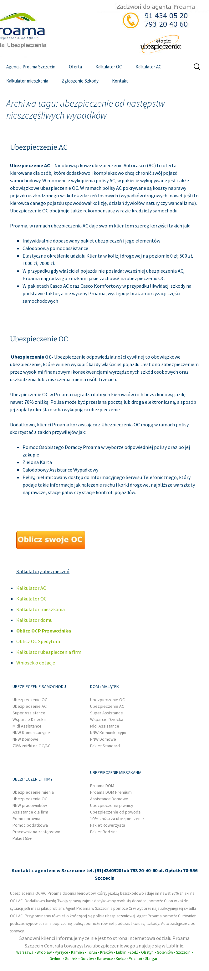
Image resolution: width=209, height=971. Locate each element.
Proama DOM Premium (111, 792)
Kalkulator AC (148, 67)
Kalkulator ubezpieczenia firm (48, 652)
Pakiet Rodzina (104, 832)
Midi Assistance (27, 726)
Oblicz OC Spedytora (38, 641)
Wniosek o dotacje (35, 662)
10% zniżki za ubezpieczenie (117, 818)
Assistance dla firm (30, 812)
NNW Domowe (25, 739)
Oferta (75, 67)
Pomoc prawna (26, 818)
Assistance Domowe (109, 799)
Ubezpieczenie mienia (33, 792)
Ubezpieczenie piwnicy (111, 805)
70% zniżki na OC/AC (31, 746)
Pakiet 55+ (22, 838)
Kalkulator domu (34, 620)
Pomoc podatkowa (30, 825)
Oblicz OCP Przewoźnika (43, 630)
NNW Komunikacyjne (31, 732)
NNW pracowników (30, 805)
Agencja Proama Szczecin (30, 67)
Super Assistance (29, 713)
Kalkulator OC (108, 67)
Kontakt (120, 81)
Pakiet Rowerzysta (107, 825)
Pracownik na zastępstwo (36, 832)
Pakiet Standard (105, 746)
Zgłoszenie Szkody (80, 81)
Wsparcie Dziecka (29, 719)
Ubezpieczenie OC (39, 339)
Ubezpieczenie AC (39, 147)
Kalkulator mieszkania (27, 81)
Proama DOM (102, 785)
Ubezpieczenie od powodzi (115, 812)
